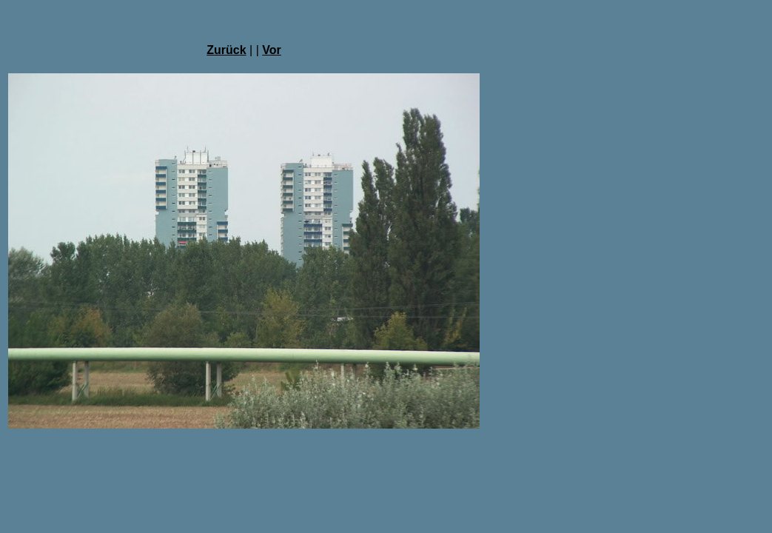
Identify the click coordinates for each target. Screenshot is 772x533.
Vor (271, 50)
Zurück (226, 50)
